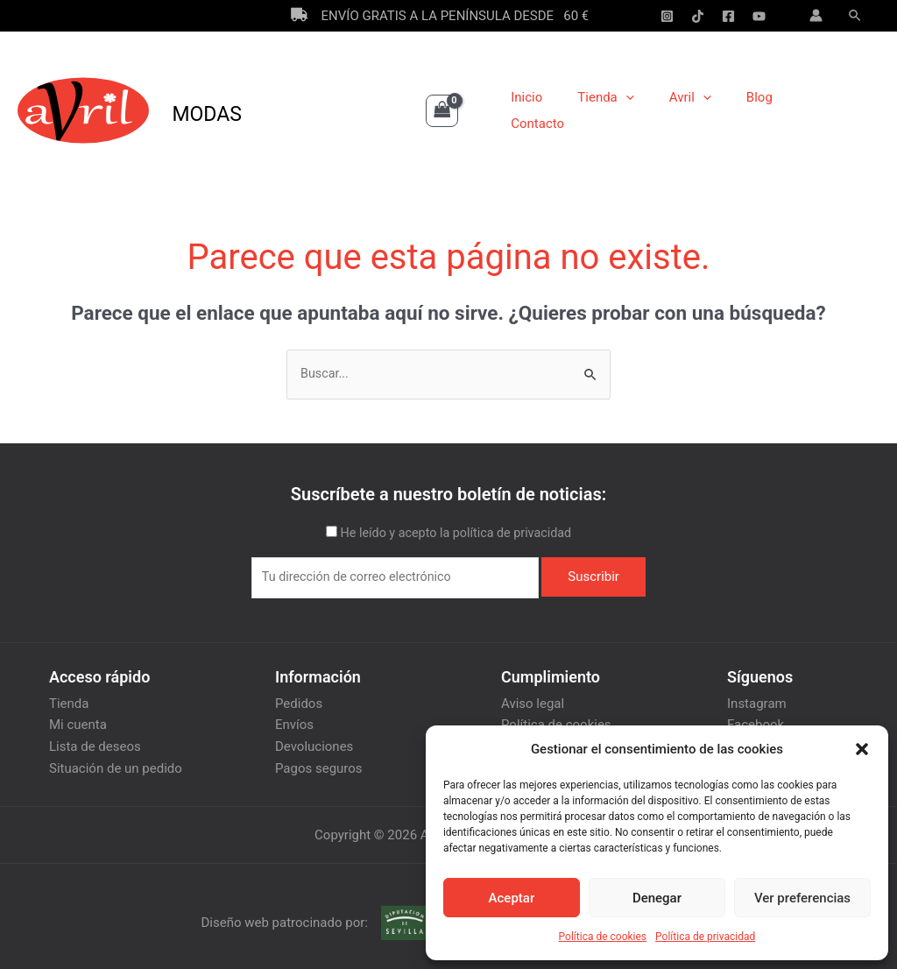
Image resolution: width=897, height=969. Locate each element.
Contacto (826, 110)
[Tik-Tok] (697, 16)
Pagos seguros (319, 766)
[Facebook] (728, 16)
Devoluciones (314, 745)
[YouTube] (759, 16)
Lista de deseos (95, 745)
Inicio (554, 110)
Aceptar (512, 898)
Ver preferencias (802, 898)
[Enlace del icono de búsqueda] (856, 15)
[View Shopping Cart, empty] (442, 111)
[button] (862, 749)
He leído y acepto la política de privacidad (455, 533)
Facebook (755, 724)
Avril (700, 110)
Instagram (757, 703)
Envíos (294, 724)
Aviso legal (532, 703)
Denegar (657, 898)
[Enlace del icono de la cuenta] (816, 15)
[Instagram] (667, 16)
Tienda (625, 110)
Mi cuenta (78, 724)
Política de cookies (603, 936)
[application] (644, 110)
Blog (760, 110)
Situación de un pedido (115, 766)
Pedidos (298, 703)
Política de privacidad (705, 936)
